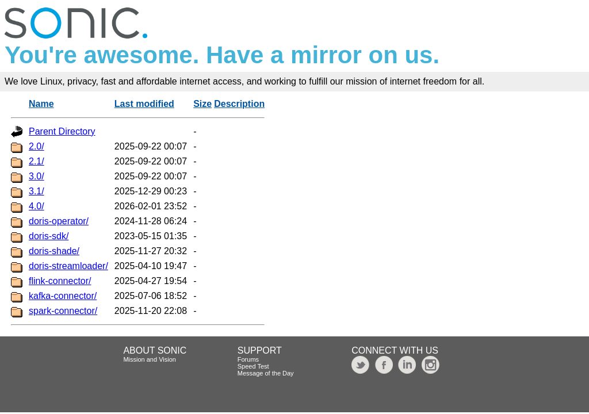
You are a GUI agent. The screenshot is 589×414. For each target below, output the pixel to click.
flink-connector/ (60, 281)
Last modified (144, 104)
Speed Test (253, 366)
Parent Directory (62, 131)
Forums (248, 359)
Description (239, 104)
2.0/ (36, 146)
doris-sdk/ (48, 236)
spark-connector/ (63, 311)
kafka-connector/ (63, 296)
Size (202, 104)
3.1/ (36, 191)
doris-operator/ (59, 221)
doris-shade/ (54, 251)
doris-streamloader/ (68, 266)
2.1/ (36, 161)
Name (41, 104)
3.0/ (36, 176)
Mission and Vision (149, 359)
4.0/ (36, 206)
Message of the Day (266, 373)
